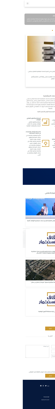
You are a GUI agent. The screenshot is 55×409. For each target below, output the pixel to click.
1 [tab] (29, 30)
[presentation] (41, 368)
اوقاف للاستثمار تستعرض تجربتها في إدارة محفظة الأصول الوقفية (33, 311)
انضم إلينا (50, 400)
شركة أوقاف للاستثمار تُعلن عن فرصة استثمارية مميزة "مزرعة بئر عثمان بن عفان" (29, 282)
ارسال (27, 375)
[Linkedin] (18, 386)
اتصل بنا (50, 402)
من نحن (50, 397)
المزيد (27, 328)
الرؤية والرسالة (23, 397)
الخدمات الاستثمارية (22, 400)
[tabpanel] (27, 28)
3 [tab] (25, 30)
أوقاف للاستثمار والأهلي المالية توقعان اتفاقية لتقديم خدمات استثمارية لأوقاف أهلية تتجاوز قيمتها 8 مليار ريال (27, 221)
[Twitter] (23, 386)
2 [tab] (27, 30)
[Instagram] (20, 386)
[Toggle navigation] (5, 3)
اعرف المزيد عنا (43, 83)
